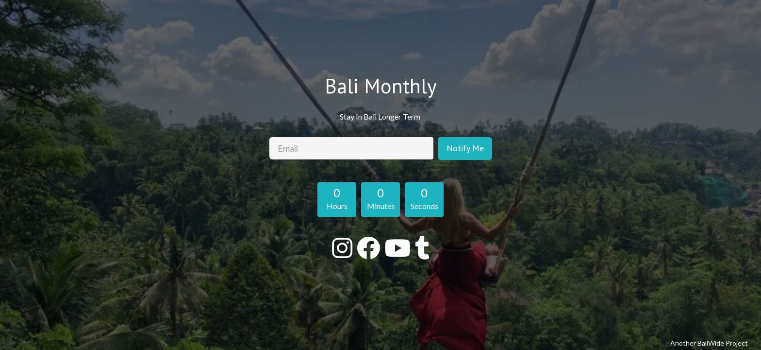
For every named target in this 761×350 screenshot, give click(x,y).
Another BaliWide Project (709, 343)
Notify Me (465, 148)
